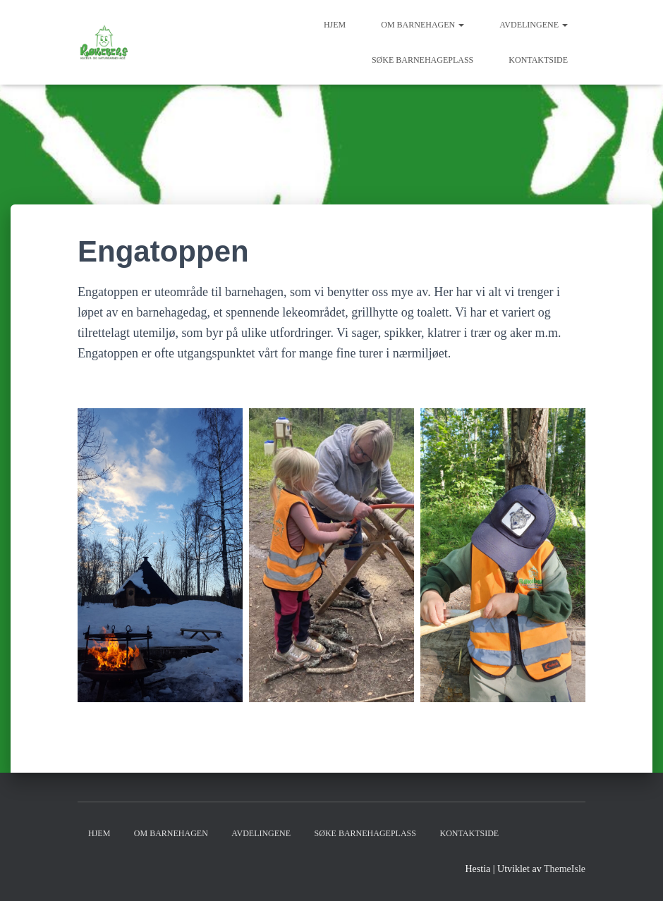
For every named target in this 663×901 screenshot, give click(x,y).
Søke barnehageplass (422, 60)
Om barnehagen (422, 25)
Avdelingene (533, 25)
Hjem (335, 25)
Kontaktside (538, 60)
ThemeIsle (564, 869)
